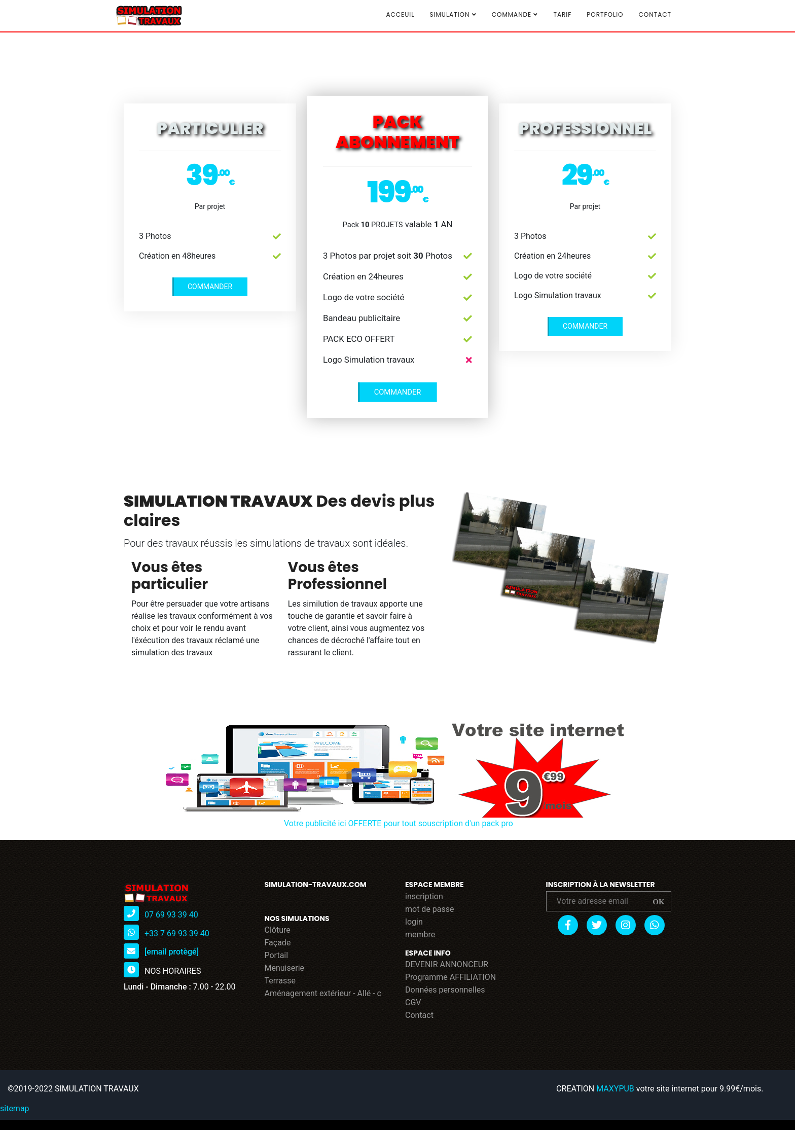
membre (420, 934)
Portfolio (605, 14)
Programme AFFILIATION (450, 977)
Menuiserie (285, 968)
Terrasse (280, 980)
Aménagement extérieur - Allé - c (323, 993)
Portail (276, 955)
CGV (413, 1002)
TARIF (562, 14)
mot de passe (429, 909)
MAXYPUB (615, 1088)
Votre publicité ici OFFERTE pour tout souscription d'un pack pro (398, 823)
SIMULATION (452, 14)
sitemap (14, 1108)
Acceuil (400, 14)
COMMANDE (515, 14)
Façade (278, 942)
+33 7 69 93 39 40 (176, 933)
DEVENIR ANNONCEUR (446, 964)
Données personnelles (445, 990)
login (414, 922)
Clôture (278, 930)
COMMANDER (210, 286)
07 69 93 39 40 (171, 914)
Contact (655, 14)
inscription (424, 896)
